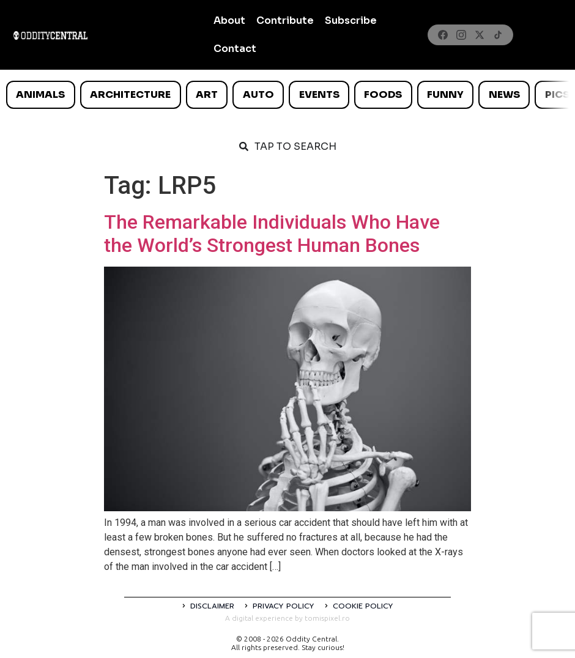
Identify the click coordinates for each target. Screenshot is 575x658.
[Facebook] (443, 35)
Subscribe (351, 20)
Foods (383, 94)
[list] (287, 94)
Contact (234, 48)
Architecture (130, 94)
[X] (479, 35)
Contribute (285, 20)
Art (207, 94)
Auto (258, 94)
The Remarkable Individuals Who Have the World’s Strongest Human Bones (272, 233)
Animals (40, 94)
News (504, 94)
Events (319, 94)
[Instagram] (461, 35)
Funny (445, 94)
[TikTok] (498, 35)
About (229, 20)
